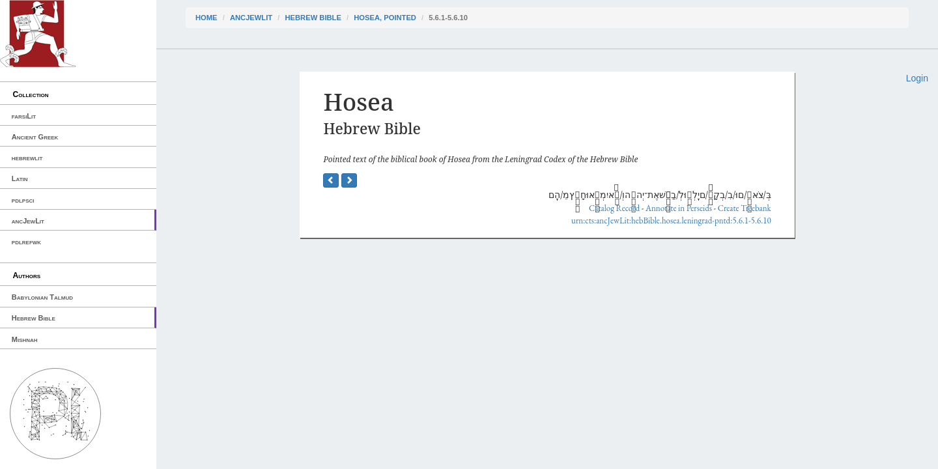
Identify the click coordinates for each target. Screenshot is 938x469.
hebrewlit (27, 158)
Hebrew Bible (33, 318)
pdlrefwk (26, 242)
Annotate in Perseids (679, 208)
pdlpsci (23, 200)
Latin (20, 178)
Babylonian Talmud (42, 297)
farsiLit (24, 116)
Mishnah (25, 339)
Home (206, 17)
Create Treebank (744, 208)
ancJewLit (28, 221)
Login (917, 78)
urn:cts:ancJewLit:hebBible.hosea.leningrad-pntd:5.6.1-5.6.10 (671, 220)
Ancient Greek (35, 137)
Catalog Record (614, 208)
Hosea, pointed (385, 17)
